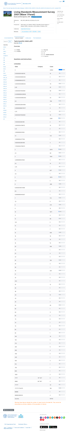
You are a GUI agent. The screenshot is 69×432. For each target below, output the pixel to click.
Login (60, 1)
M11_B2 (5, 110)
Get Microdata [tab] (37, 38)
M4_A (5, 68)
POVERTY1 (6, 55)
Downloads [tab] (28, 38)
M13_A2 (5, 101)
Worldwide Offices (22, 424)
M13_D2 (5, 82)
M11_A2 (5, 114)
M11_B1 (5, 112)
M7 (4, 49)
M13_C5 (5, 88)
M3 (4, 71)
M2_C (5, 73)
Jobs (5, 427)
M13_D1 (5, 79)
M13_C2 (5, 92)
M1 (4, 119)
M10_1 (5, 53)
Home (4, 8)
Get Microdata (36, 16)
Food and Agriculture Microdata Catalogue (15, 8)
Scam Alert (28, 427)
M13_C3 (5, 84)
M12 (4, 108)
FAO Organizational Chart (10, 424)
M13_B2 (5, 95)
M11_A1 (5, 116)
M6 (4, 62)
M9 (4, 58)
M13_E (5, 47)
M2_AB (5, 75)
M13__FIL (5, 77)
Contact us (10, 427)
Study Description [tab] (8, 38)
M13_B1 (5, 97)
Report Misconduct (8, 428)
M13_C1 (5, 90)
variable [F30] (58, 8)
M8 (4, 60)
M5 (4, 64)
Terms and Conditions (19, 427)
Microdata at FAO (27, 3)
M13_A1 (5, 99)
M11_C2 (5, 106)
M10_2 (5, 51)
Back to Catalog (8, 410)
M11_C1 (5, 103)
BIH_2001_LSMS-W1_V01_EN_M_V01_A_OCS (45, 8)
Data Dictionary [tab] (19, 38)
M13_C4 (5, 86)
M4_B (5, 66)
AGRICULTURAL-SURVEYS (30, 8)
